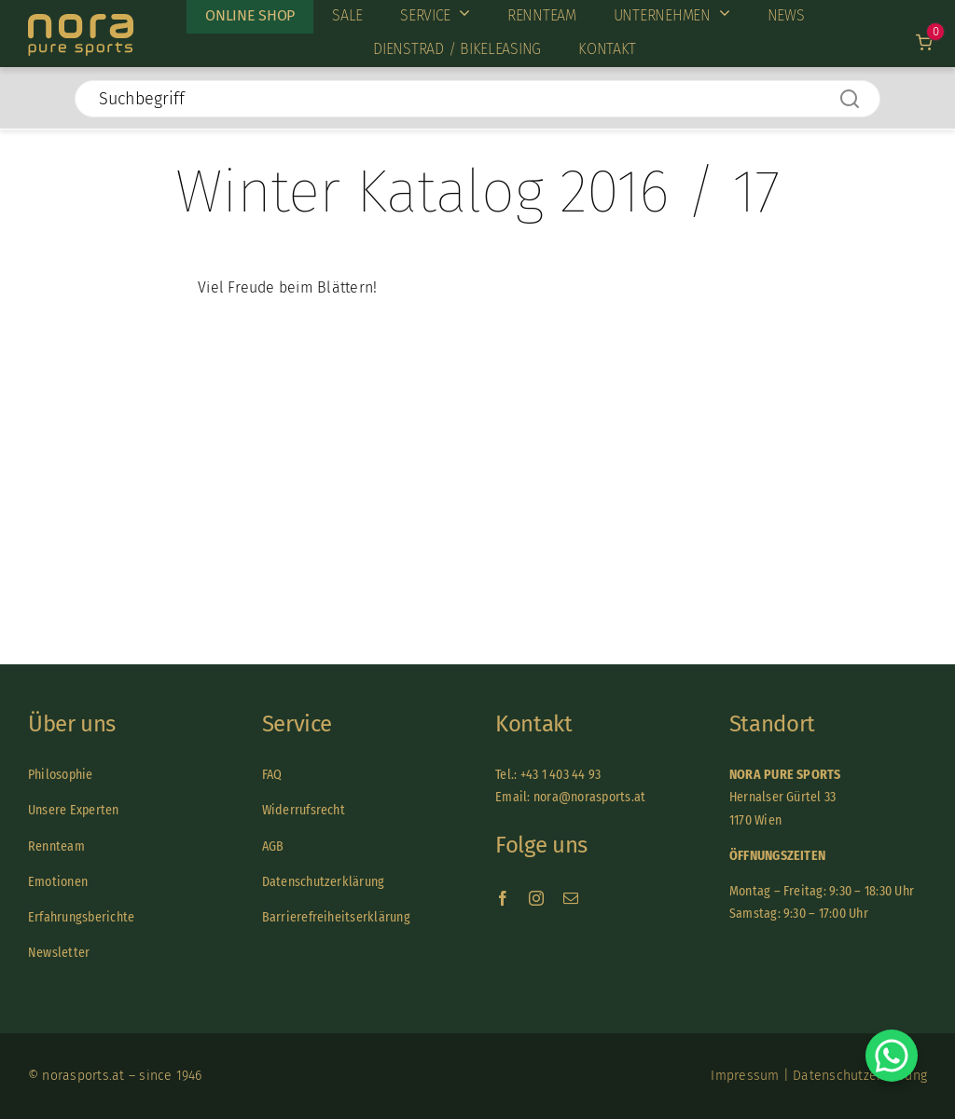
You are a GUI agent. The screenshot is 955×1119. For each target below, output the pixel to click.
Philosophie (60, 775)
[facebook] (502, 898)
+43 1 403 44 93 (561, 775)
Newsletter (59, 953)
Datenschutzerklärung (323, 882)
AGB (273, 846)
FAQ (272, 775)
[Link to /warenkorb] (923, 42)
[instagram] (536, 898)
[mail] (570, 898)
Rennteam (56, 846)
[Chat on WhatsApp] (891, 1056)
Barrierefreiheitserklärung (336, 917)
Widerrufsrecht (303, 810)
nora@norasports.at (588, 797)
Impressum (745, 1076)
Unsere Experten (73, 810)
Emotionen (58, 882)
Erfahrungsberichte (81, 917)
